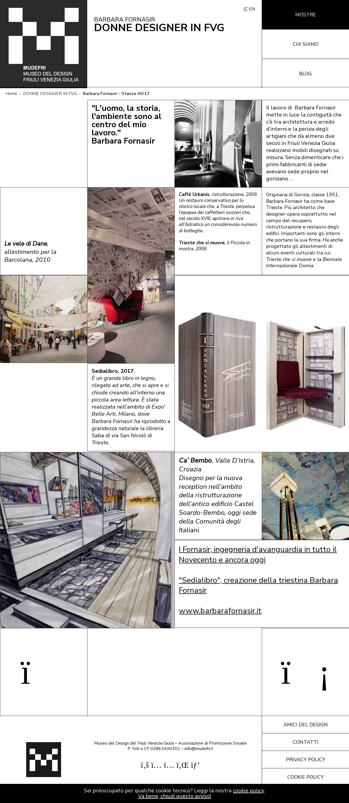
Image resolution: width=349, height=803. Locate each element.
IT (245, 9)
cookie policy (248, 790)
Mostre (305, 14)
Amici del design (306, 724)
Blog (305, 73)
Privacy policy (305, 759)
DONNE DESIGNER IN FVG (50, 93)
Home (11, 93)
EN (252, 9)
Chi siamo (305, 44)
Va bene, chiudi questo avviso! (174, 796)
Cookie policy (305, 777)
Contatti (305, 742)
